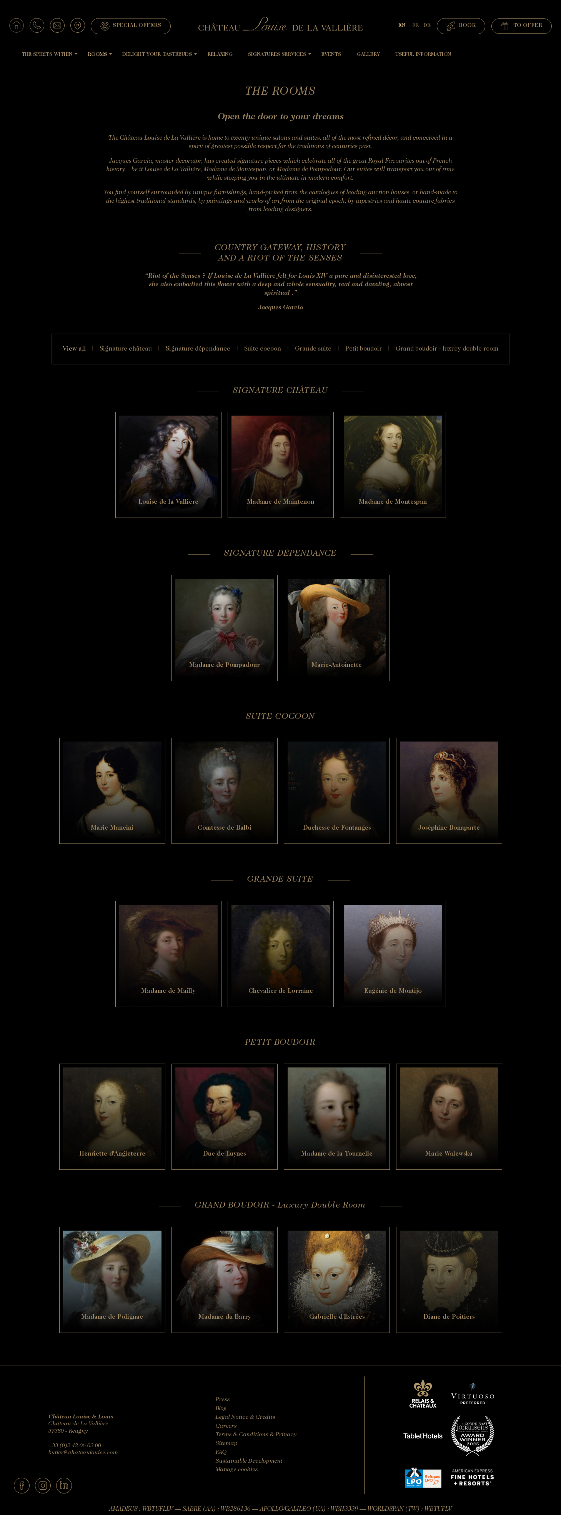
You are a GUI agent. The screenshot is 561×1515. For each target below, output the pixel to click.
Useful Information (423, 54)
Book (461, 26)
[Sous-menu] (75, 53)
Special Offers (130, 26)
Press (223, 1400)
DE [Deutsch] (427, 25)
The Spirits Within (47, 54)
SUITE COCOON (262, 349)
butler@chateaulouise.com (83, 1453)
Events (331, 54)
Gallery (368, 54)
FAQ (221, 1452)
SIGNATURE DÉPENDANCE (198, 349)
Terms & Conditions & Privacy (256, 1435)
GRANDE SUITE (313, 349)
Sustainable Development (249, 1461)
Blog (221, 1408)
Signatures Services (277, 54)
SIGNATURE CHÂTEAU (126, 349)
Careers (226, 1426)
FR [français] (415, 25)
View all (74, 349)
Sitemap (227, 1444)
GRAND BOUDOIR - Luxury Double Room (447, 349)
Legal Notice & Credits (245, 1417)
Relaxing (220, 54)
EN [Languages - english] (402, 25)
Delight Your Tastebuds (157, 54)
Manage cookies (237, 1470)
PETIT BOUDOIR (363, 349)
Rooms (97, 54)
